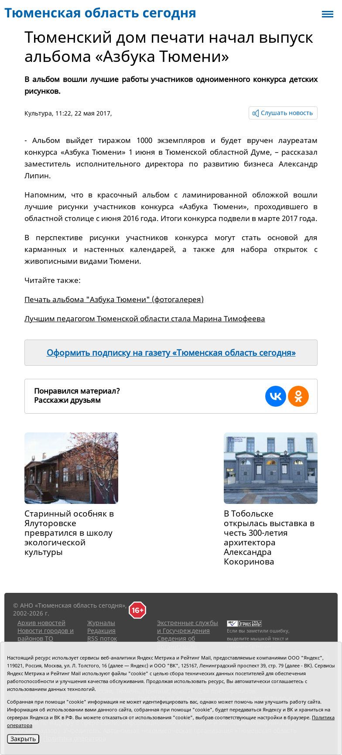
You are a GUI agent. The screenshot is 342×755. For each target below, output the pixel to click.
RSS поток (102, 638)
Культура (38, 113)
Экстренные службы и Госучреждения (187, 627)
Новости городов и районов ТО (45, 634)
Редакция (101, 630)
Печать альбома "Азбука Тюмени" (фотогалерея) (114, 299)
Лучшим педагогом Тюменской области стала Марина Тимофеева (144, 318)
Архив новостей (41, 623)
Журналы (101, 623)
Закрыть (23, 739)
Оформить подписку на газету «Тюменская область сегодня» (171, 352)
